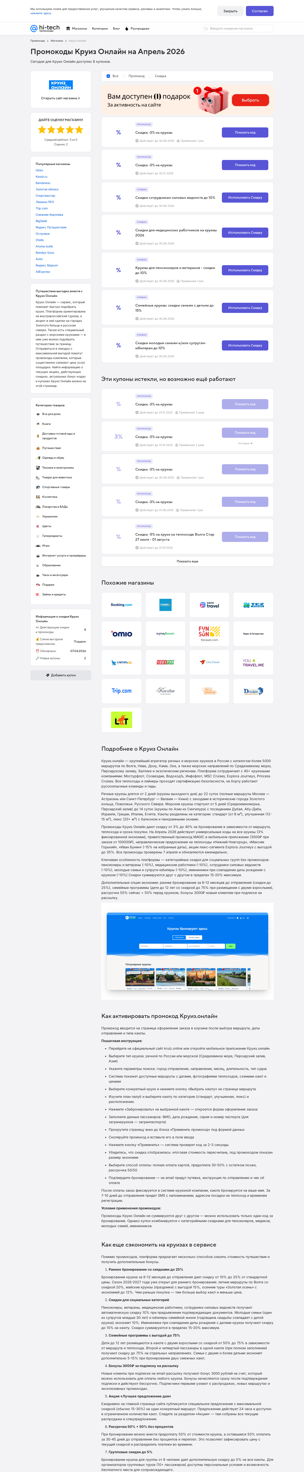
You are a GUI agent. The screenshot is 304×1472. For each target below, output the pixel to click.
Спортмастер (45, 195)
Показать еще (187, 561)
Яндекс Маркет (47, 265)
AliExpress (43, 271)
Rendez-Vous (45, 252)
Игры (42, 545)
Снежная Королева (49, 214)
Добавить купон (61, 675)
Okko (39, 170)
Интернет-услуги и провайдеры (60, 555)
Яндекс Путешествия (51, 227)
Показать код (245, 132)
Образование (48, 565)
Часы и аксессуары (51, 575)
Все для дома (47, 414)
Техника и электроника (54, 467)
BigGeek (41, 221)
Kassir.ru (41, 176)
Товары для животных (53, 477)
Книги (43, 424)
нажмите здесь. (41, 13)
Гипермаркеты (48, 536)
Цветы (43, 526)
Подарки (44, 585)
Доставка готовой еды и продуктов (55, 436)
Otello (40, 240)
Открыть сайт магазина (61, 98)
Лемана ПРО (45, 202)
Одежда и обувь (49, 458)
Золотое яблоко (47, 189)
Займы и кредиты (50, 594)
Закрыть (230, 11)
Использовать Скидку (245, 197)
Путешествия (48, 448)
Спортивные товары (52, 487)
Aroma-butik (44, 246)
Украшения (46, 516)
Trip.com (42, 208)
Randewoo (43, 183)
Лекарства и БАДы (51, 506)
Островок (43, 233)
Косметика (46, 497)
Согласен (260, 11)
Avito (39, 259)
